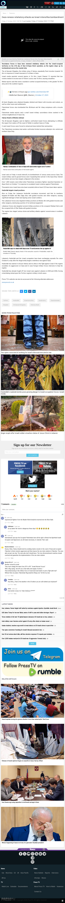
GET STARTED (32, 455)
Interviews (55, 873)
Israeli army (42, 300)
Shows (44, 878)
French (57, 3)
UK (18, 873)
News (4, 13)
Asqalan (5, 305)
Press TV (36, 882)
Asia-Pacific (25, 873)
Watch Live (5, 886)
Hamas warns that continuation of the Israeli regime (18, 169)
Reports (47, 873)
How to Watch (50, 886)
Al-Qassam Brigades (19, 305)
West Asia (9, 873)
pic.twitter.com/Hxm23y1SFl (38, 92)
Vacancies (60, 886)
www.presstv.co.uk (8, 282)
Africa (4, 878)
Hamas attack (35, 305)
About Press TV (39, 886)
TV (2, 882)
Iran (3, 873)
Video (35, 869)
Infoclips (37, 878)
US (15, 873)
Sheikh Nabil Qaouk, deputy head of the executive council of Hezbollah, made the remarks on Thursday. (28, 252)
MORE (32, 643)
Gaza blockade (55, 300)
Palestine (12, 13)
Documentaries (23, 886)
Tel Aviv (5, 300)
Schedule (13, 886)
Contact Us (37, 891)
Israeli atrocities (29, 300)
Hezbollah (16, 300)
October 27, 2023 (42, 95)
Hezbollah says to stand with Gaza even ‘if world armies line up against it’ (27, 248)
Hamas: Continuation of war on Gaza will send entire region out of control (26, 167)
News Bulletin (38, 873)
